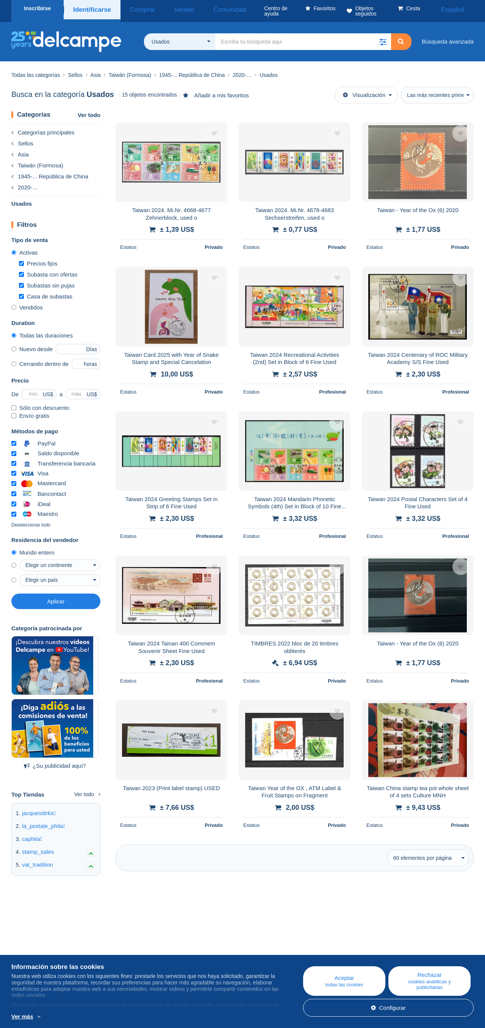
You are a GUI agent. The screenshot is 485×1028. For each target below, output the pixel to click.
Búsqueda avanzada (448, 36)
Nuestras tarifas (31, 956)
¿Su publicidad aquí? (55, 760)
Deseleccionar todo (30, 519)
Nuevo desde (32, 344)
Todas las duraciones (42, 330)
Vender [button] (165, 8)
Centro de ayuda (290, 938)
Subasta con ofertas (48, 269)
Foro (146, 956)
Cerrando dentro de (40, 358)
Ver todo (89, 109)
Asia (20, 149)
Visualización (364, 89)
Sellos (22, 138)
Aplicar (56, 596)
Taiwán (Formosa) (37, 160)
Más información (90, 1017)
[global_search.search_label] (303, 36)
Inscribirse (37, 8)
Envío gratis (30, 410)
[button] (382, 36)
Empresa (26, 947)
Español (458, 8)
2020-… (24, 182)
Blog (149, 938)
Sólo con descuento (40, 402)
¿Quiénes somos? (34, 938)
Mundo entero (33, 547)
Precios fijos (38, 258)
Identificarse (89, 8)
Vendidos (27, 302)
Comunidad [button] (201, 8)
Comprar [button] (134, 8)
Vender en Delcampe (295, 956)
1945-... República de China (49, 171)
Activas (24, 247)
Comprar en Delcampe (297, 947)
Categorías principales (42, 127)
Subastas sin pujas (47, 280)
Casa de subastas (45, 291)
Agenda (150, 947)
